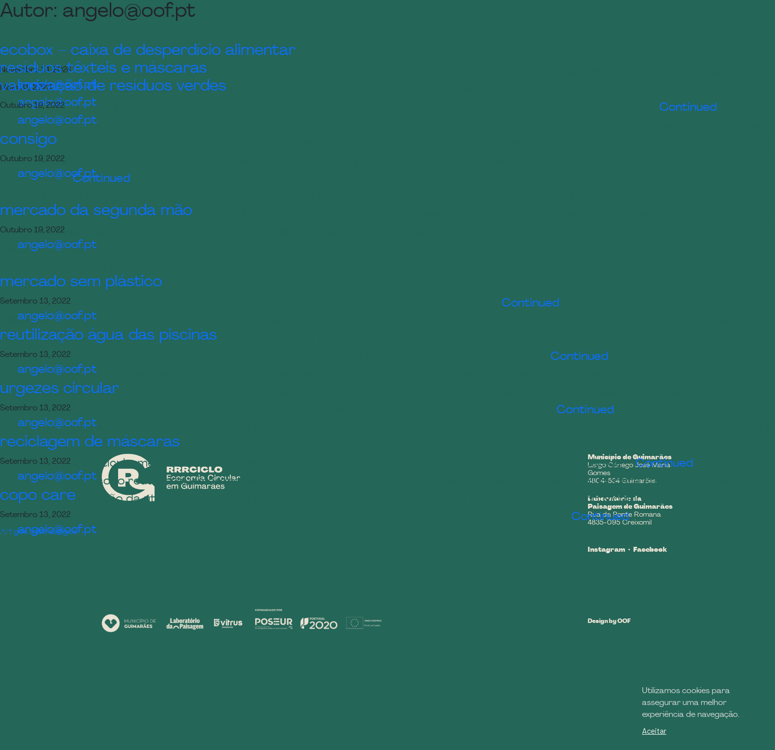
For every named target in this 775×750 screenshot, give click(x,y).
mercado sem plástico (81, 282)
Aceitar (654, 730)
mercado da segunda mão (96, 211)
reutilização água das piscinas (108, 336)
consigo (28, 140)
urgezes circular (59, 389)
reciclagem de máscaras (90, 442)
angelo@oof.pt (57, 174)
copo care (38, 496)
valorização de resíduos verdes (113, 86)
